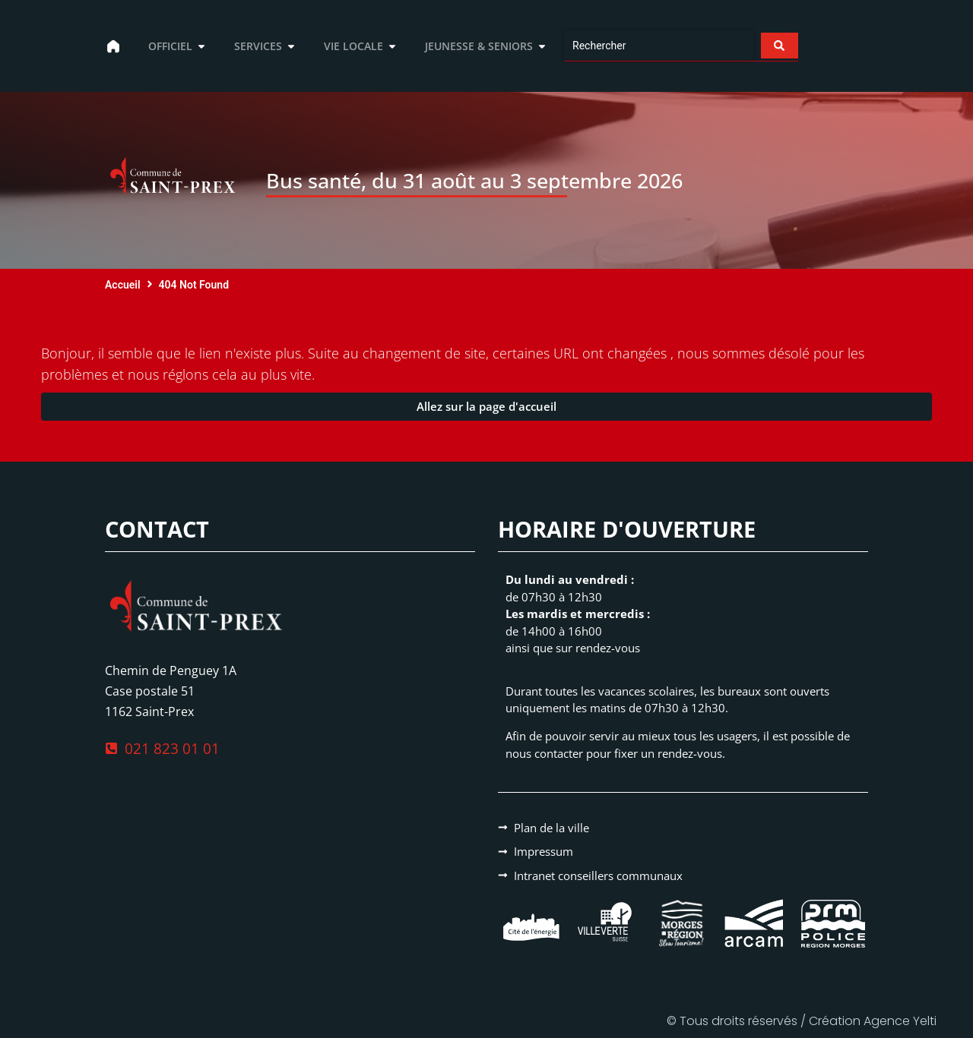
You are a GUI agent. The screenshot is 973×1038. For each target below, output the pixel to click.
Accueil (123, 285)
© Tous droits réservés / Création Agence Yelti (802, 1021)
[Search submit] (777, 45)
